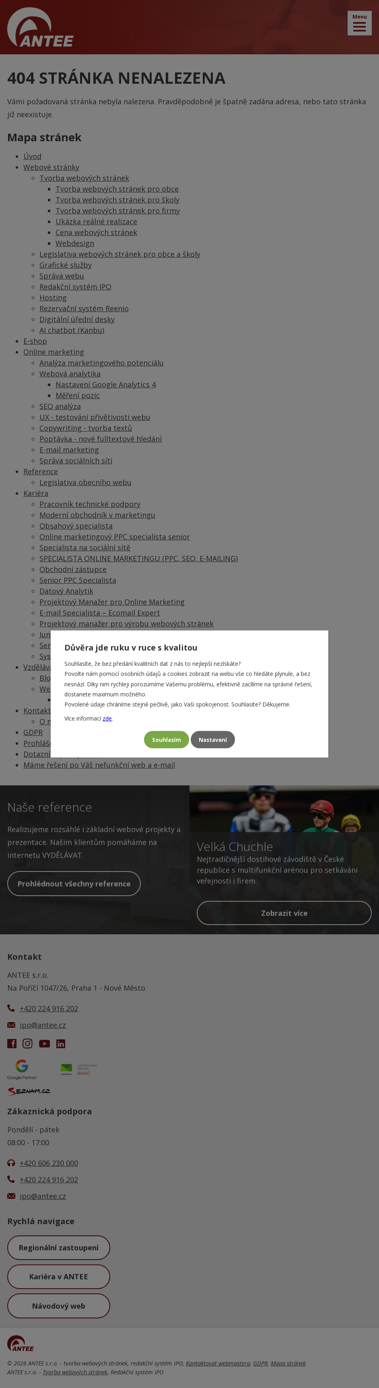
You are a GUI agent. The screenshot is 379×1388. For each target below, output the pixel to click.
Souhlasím (164, 740)
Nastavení (214, 740)
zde (107, 717)
